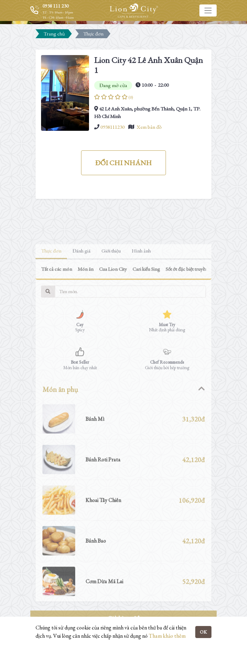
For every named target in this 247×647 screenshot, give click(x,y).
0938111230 (112, 127)
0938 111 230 (55, 6)
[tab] (123, 406)
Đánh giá (81, 268)
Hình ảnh (141, 268)
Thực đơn (51, 268)
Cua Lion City (113, 286)
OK (203, 632)
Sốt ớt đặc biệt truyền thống (193, 286)
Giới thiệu (111, 268)
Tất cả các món (56, 286)
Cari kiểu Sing (146, 286)
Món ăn (85, 286)
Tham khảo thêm (167, 635)
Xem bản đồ (149, 127)
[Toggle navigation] (208, 10)
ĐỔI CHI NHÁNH (123, 162)
